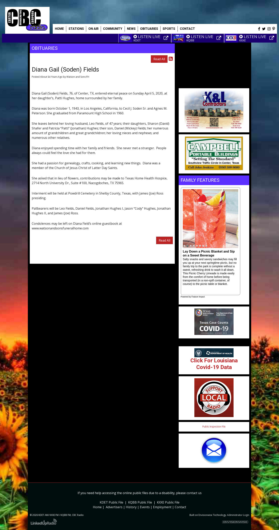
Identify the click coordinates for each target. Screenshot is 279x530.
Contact (180, 507)
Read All (159, 59)
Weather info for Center (214, 86)
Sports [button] (169, 29)
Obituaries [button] (149, 29)
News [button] (131, 29)
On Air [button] (93, 29)
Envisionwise (205, 515)
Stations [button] (76, 29)
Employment (162, 507)
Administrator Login (238, 515)
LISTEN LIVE (146, 36)
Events (145, 507)
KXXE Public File (168, 502)
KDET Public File (111, 502)
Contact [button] (187, 29)
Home (59, 29)
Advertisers (114, 507)
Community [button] (112, 29)
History (131, 507)
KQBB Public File (140, 502)
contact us (194, 493)
